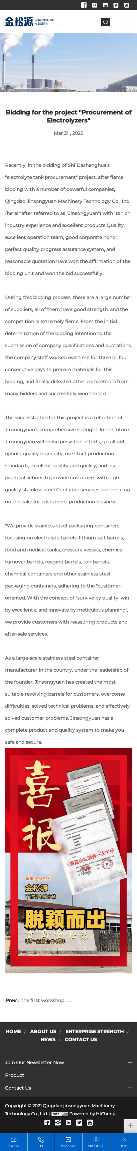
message (69, 1146)
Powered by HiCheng (92, 1113)
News (47, 1040)
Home (13, 1031)
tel (41, 1146)
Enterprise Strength (94, 1031)
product (96, 1146)
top (123, 1146)
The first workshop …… (38, 1000)
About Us (43, 1031)
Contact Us (81, 1040)
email (13, 1146)
